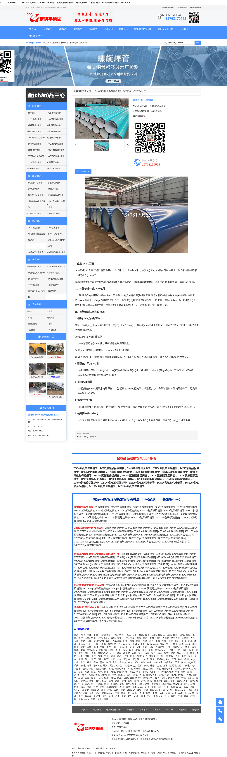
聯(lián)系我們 (182, 7)
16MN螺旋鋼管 (34, 150)
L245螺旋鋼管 (54, 168)
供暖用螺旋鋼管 (34, 125)
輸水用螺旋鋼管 (55, 113)
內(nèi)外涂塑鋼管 (89, 437)
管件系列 (108, 29)
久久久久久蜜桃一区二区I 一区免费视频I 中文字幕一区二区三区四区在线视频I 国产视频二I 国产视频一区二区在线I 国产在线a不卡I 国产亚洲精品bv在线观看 (65, 2)
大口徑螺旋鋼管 (34, 162)
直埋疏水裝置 (54, 273)
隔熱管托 (52, 291)
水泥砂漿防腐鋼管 (35, 252)
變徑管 (51, 318)
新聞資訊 (123, 29)
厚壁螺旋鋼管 (54, 162)
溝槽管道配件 (54, 285)
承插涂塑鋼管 (54, 213)
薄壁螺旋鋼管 (33, 168)
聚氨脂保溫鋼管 (34, 266)
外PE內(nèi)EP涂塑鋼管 (56, 204)
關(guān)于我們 (168, 7)
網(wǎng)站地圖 (195, 7)
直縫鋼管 (32, 330)
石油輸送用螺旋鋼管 (36, 138)
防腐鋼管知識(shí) (150, 739)
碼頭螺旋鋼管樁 (34, 144)
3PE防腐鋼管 (53, 228)
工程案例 (183, 29)
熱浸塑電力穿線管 (55, 195)
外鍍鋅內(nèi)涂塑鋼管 (36, 204)
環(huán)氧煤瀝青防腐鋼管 (36, 237)
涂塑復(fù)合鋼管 (35, 183)
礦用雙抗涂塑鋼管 (35, 195)
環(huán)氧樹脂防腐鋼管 (56, 243)
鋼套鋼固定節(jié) (55, 279)
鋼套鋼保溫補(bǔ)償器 (36, 294)
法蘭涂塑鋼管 (54, 189)
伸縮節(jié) (32, 324)
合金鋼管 (52, 330)
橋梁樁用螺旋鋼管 (55, 144)
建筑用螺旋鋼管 (55, 125)
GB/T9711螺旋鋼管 (56, 156)
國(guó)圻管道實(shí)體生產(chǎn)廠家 (105, 91)
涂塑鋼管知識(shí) (166, 739)
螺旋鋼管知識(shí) (134, 739)
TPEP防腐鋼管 (34, 228)
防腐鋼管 (63, 29)
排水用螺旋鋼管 (34, 131)
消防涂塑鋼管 (54, 183)
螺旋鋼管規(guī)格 (143, 29)
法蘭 (30, 318)
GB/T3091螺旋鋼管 (56, 150)
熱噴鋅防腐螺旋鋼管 (56, 252)
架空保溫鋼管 (33, 285)
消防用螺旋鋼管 (55, 138)
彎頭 (30, 311)
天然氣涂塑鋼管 (34, 213)
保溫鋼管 (93, 29)
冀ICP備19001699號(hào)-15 (136, 735)
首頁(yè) (33, 29)
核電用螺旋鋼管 (55, 131)
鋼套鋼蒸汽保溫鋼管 (36, 273)
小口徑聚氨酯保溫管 (56, 266)
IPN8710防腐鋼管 (55, 234)
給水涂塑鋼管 (33, 189)
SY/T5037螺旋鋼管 (36, 156)
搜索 (198, 42)
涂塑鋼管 (48, 29)
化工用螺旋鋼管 (34, 119)
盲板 (50, 324)
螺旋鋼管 (78, 29)
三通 (50, 311)
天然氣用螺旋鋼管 (55, 119)
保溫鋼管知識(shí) (119, 739)
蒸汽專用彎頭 (33, 279)
